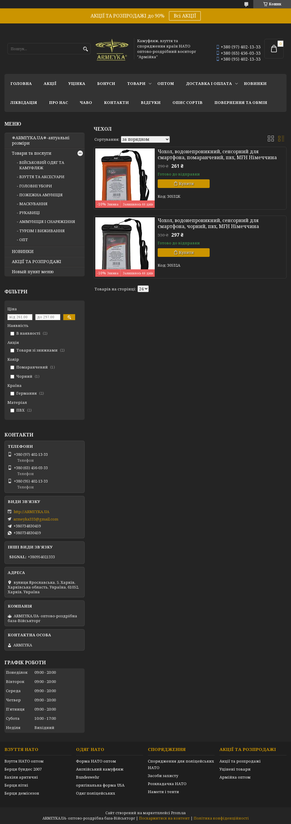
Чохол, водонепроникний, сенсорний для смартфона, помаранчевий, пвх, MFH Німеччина (217, 154)
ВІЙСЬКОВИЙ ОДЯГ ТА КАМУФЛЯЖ (41, 165)
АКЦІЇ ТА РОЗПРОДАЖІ (36, 261)
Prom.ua (178, 812)
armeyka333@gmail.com (35, 519)
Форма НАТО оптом (96, 761)
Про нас (58, 102)
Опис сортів (188, 102)
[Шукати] (85, 49)
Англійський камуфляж (100, 769)
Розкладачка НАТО (167, 783)
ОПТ (23, 239)
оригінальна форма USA (100, 785)
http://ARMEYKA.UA (31, 511)
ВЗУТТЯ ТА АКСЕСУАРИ (41, 176)
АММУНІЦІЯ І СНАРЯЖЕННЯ (47, 221)
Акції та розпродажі (240, 761)
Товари (136, 83)
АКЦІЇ (50, 83)
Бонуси (106, 83)
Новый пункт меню (33, 271)
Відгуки (151, 102)
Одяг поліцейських (95, 793)
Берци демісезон (21, 793)
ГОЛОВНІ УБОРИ (35, 186)
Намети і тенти (163, 791)
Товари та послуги (31, 153)
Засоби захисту (163, 775)
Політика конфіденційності (221, 818)
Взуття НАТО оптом (24, 761)
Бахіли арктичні (21, 777)
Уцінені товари (235, 769)
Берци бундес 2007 (23, 769)
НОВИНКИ (255, 83)
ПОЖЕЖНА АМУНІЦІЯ (41, 194)
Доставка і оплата (209, 83)
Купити (186, 183)
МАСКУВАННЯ (33, 203)
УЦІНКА (76, 83)
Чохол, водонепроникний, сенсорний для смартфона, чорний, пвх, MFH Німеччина (208, 223)
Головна (21, 83)
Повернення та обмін (240, 102)
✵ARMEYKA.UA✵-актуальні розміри (40, 140)
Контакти (116, 102)
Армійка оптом (235, 777)
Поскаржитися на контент (164, 818)
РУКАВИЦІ (29, 212)
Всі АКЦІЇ (185, 15)
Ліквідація (23, 102)
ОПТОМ (165, 83)
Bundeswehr (87, 777)
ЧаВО (86, 102)
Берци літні (16, 785)
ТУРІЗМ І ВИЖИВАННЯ (42, 230)
